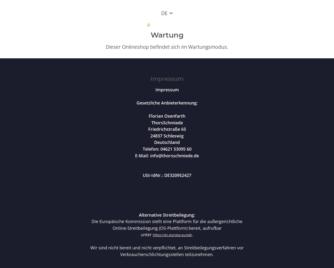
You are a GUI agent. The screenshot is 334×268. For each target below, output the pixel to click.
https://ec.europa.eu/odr (172, 235)
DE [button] (164, 13)
